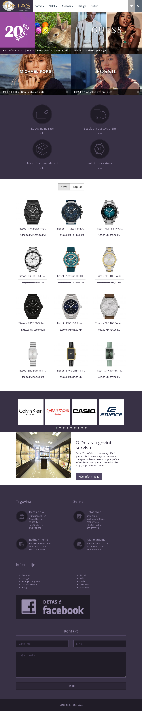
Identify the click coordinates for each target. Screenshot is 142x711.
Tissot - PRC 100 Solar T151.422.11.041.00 (82, 323)
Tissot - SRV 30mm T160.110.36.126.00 (80, 370)
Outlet (94, 6)
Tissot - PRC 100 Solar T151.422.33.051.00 (43, 323)
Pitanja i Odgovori (31, 581)
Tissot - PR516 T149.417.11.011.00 (39, 276)
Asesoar (67, 6)
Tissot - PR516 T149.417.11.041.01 (116, 228)
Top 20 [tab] (77, 187)
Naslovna (84, 587)
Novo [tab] (64, 187)
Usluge (82, 6)
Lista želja (84, 584)
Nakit (53, 6)
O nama (26, 575)
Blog (24, 587)
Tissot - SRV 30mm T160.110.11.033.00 (42, 370)
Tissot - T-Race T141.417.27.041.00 (78, 228)
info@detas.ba (36, 525)
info (42, 133)
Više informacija (88, 476)
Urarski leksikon (30, 584)
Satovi (39, 6)
